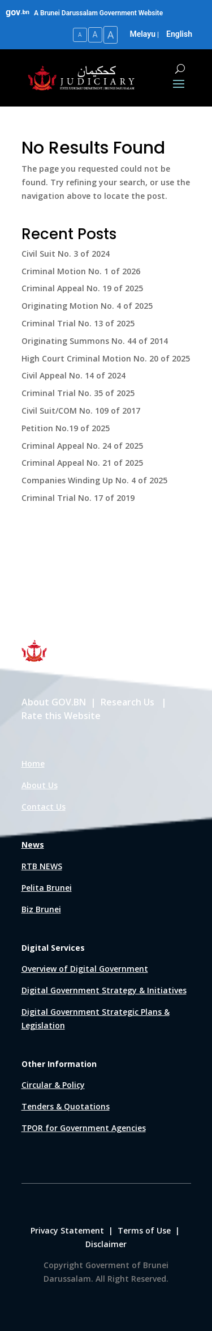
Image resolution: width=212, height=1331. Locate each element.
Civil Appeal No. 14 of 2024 (73, 375)
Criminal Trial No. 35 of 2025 (78, 393)
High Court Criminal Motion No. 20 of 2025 (105, 358)
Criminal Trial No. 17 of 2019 (78, 497)
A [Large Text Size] (110, 35)
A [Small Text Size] (80, 35)
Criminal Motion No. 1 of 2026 (80, 271)
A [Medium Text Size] (95, 34)
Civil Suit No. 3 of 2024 (65, 253)
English (179, 34)
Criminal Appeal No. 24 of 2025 (82, 445)
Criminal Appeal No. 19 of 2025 (82, 288)
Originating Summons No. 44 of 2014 (94, 340)
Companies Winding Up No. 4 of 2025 (94, 480)
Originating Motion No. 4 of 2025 (87, 305)
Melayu (142, 34)
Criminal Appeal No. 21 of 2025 (82, 462)
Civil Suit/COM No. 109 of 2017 (80, 410)
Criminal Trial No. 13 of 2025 (78, 323)
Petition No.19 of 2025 (65, 428)
